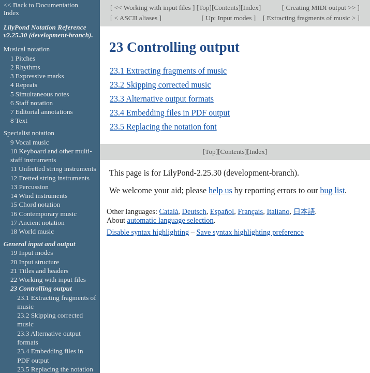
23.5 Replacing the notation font (163, 126)
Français (250, 211)
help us (220, 190)
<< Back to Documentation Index (41, 9)
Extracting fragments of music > (311, 18)
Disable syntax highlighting (148, 232)
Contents (226, 7)
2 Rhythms (25, 67)
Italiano (278, 211)
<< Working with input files (152, 7)
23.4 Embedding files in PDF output (170, 112)
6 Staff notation (31, 103)
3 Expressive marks (37, 76)
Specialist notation (29, 133)
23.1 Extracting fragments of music (168, 70)
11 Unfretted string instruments (53, 169)
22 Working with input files (48, 279)
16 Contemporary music (43, 214)
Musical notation (27, 49)
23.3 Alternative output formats (162, 98)
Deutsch (194, 211)
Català (169, 211)
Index (250, 7)
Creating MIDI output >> (320, 7)
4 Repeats (23, 85)
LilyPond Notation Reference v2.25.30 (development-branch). (48, 31)
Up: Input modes (229, 18)
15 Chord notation (35, 204)
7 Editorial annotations (41, 112)
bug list (332, 190)
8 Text (18, 120)
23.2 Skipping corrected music (160, 84)
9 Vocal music (29, 142)
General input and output (40, 244)
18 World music (32, 231)
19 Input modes (31, 252)
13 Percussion (29, 187)
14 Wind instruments (39, 195)
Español (222, 211)
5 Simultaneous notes (39, 94)
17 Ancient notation (37, 222)
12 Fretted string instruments (50, 178)
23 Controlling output (41, 288)
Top (204, 7)
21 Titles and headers (39, 271)
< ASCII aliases (135, 18)
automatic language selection (170, 220)
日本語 (304, 211)
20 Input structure (34, 262)
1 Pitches (22, 58)
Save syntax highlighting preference (249, 232)
